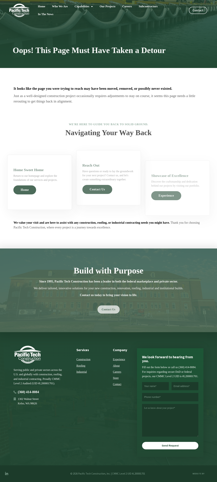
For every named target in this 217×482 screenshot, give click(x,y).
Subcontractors (148, 6)
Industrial (81, 371)
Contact (117, 384)
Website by (199, 473)
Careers (127, 6)
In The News (45, 14)
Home (41, 6)
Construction (83, 359)
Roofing (80, 365)
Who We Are (60, 6)
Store (116, 377)
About (116, 365)
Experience (119, 359)
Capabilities (84, 6)
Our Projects (107, 6)
